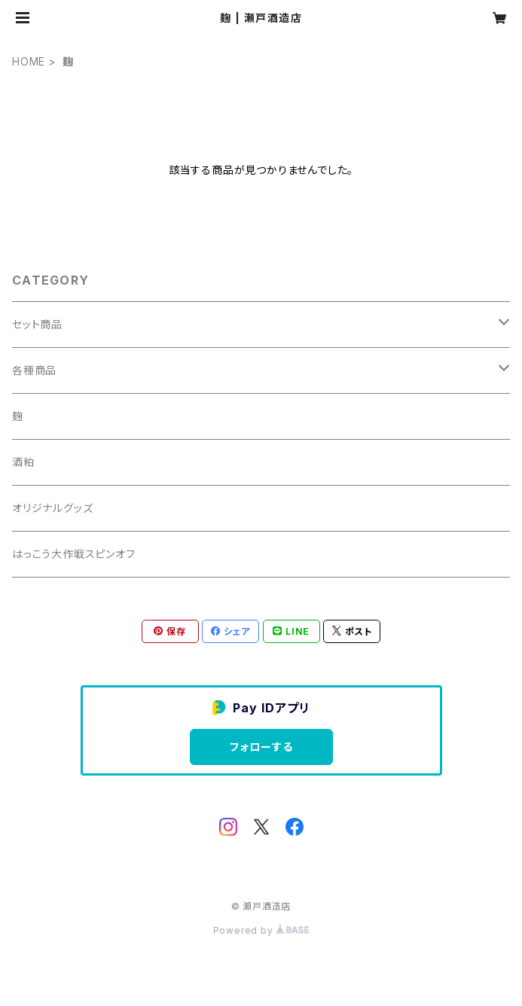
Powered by (261, 930)
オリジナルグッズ (52, 507)
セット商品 (37, 324)
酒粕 (23, 462)
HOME (28, 61)
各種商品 (34, 370)
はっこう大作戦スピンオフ (74, 553)
